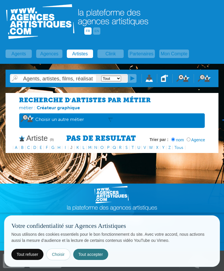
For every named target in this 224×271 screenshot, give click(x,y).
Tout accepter (90, 254)
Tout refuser (27, 254)
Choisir (58, 254)
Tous (178, 147)
